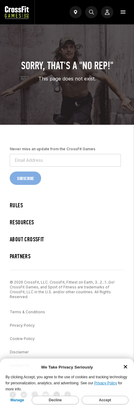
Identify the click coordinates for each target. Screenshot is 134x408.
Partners (20, 256)
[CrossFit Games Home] (17, 17)
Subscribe (25, 178)
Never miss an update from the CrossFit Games (52, 149)
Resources (22, 222)
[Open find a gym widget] (75, 12)
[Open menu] (123, 12)
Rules (16, 205)
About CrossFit (27, 239)
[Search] (91, 12)
